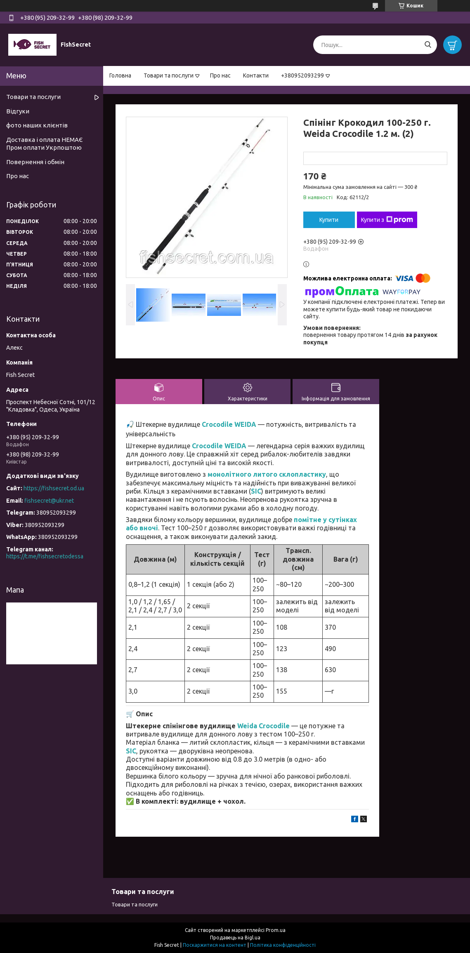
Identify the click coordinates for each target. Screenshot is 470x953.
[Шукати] (427, 44)
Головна (120, 75)
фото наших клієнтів (37, 125)
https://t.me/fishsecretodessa (44, 556)
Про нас (220, 75)
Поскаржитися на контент (214, 945)
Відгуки (17, 111)
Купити (328, 219)
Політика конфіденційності (283, 945)
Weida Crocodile (263, 725)
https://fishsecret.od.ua (54, 488)
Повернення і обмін (35, 161)
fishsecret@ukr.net (49, 500)
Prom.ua (276, 930)
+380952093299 (302, 75)
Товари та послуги (169, 75)
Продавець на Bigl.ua (235, 937)
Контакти (256, 75)
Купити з (387, 220)
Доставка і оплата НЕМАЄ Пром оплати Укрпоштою (44, 143)
